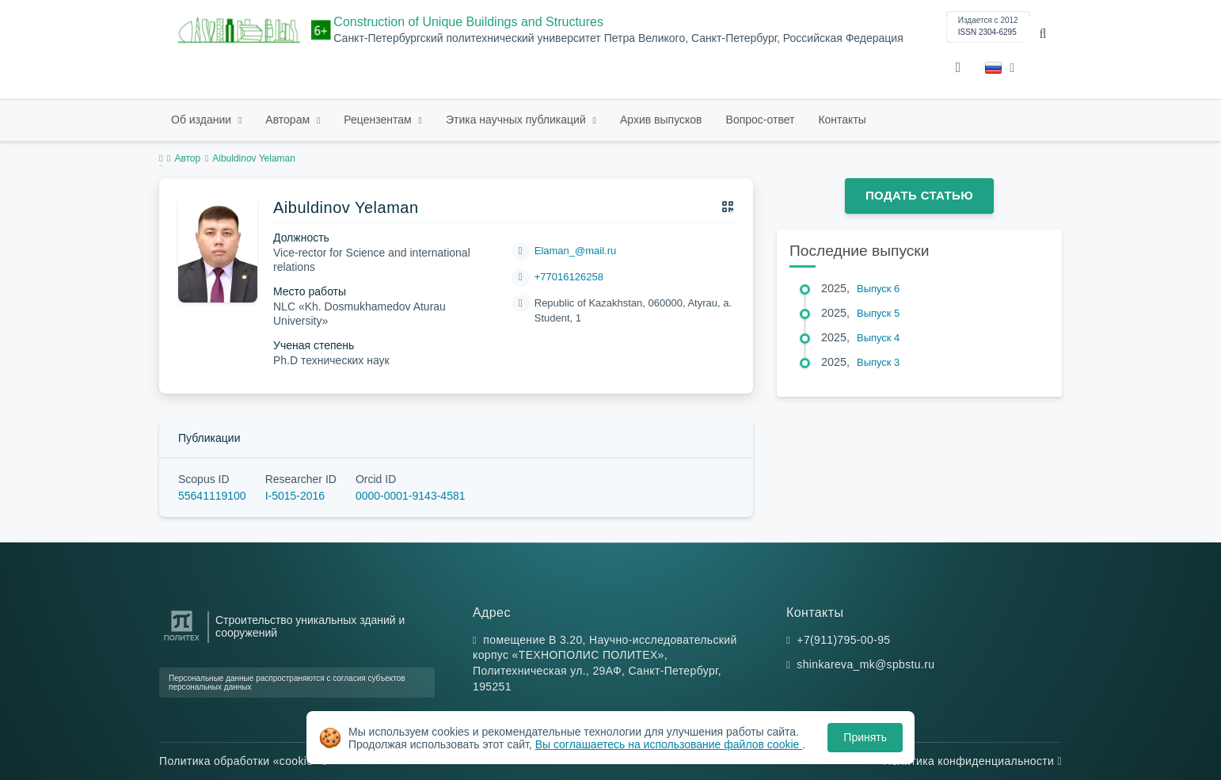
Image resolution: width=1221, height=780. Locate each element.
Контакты (841, 119)
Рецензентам (379, 119)
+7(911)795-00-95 (843, 640)
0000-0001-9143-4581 (411, 495)
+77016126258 (568, 277)
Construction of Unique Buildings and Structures (468, 22)
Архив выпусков (661, 119)
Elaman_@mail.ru (575, 251)
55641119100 (212, 495)
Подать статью (919, 195)
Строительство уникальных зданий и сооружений (310, 626)
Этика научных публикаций (517, 119)
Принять (865, 737)
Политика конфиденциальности (972, 761)
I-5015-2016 (295, 495)
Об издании (202, 119)
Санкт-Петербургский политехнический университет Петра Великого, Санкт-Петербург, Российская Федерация (618, 38)
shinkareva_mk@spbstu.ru (865, 664)
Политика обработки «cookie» (243, 761)
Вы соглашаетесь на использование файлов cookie (669, 744)
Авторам (289, 119)
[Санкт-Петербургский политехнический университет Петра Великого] (181, 641)
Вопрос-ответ (760, 119)
